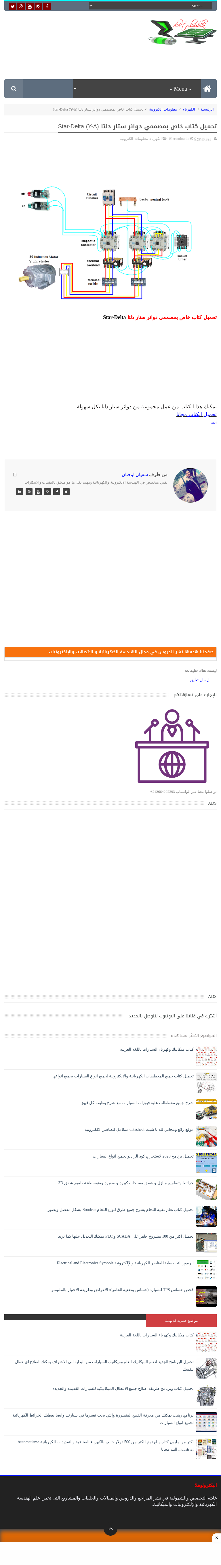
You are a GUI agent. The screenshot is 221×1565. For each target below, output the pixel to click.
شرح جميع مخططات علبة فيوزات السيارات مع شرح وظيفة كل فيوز (137, 1104)
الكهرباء (189, 109)
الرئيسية (207, 109)
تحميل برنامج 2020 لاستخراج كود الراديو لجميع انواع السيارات (143, 1157)
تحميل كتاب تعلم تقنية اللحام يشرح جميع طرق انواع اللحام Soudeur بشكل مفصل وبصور (120, 1211)
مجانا (181, 414)
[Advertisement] (112, 58)
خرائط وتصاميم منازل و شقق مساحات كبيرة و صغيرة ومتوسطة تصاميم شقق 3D (126, 1184)
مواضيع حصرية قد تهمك (181, 1322)
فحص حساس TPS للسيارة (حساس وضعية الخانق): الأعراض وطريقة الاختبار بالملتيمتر (122, 1291)
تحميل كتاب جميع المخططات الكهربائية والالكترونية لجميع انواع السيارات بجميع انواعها (123, 1077)
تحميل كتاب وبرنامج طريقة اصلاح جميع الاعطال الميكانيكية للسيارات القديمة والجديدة (123, 1390)
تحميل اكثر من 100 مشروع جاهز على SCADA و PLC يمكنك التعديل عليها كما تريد (125, 1237)
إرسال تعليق (199, 681)
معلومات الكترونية (163, 109)
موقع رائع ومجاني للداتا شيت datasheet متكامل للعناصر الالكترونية (139, 1131)
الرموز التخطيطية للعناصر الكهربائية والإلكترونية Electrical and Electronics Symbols (125, 1264)
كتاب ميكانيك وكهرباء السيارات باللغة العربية (157, 1050)
